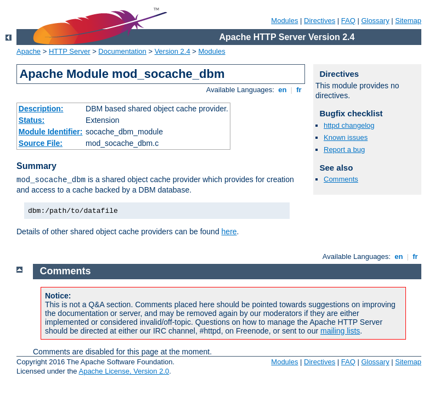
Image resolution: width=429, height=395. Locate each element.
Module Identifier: (51, 131)
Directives (319, 20)
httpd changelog (349, 125)
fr (299, 90)
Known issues (346, 137)
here (229, 231)
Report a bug (344, 149)
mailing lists (340, 330)
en (282, 90)
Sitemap (408, 20)
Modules (284, 20)
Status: (31, 120)
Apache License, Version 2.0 (123, 371)
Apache (28, 51)
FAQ (348, 20)
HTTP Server (70, 51)
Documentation (122, 51)
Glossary (375, 20)
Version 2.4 (172, 51)
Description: (41, 108)
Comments (341, 179)
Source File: (41, 143)
